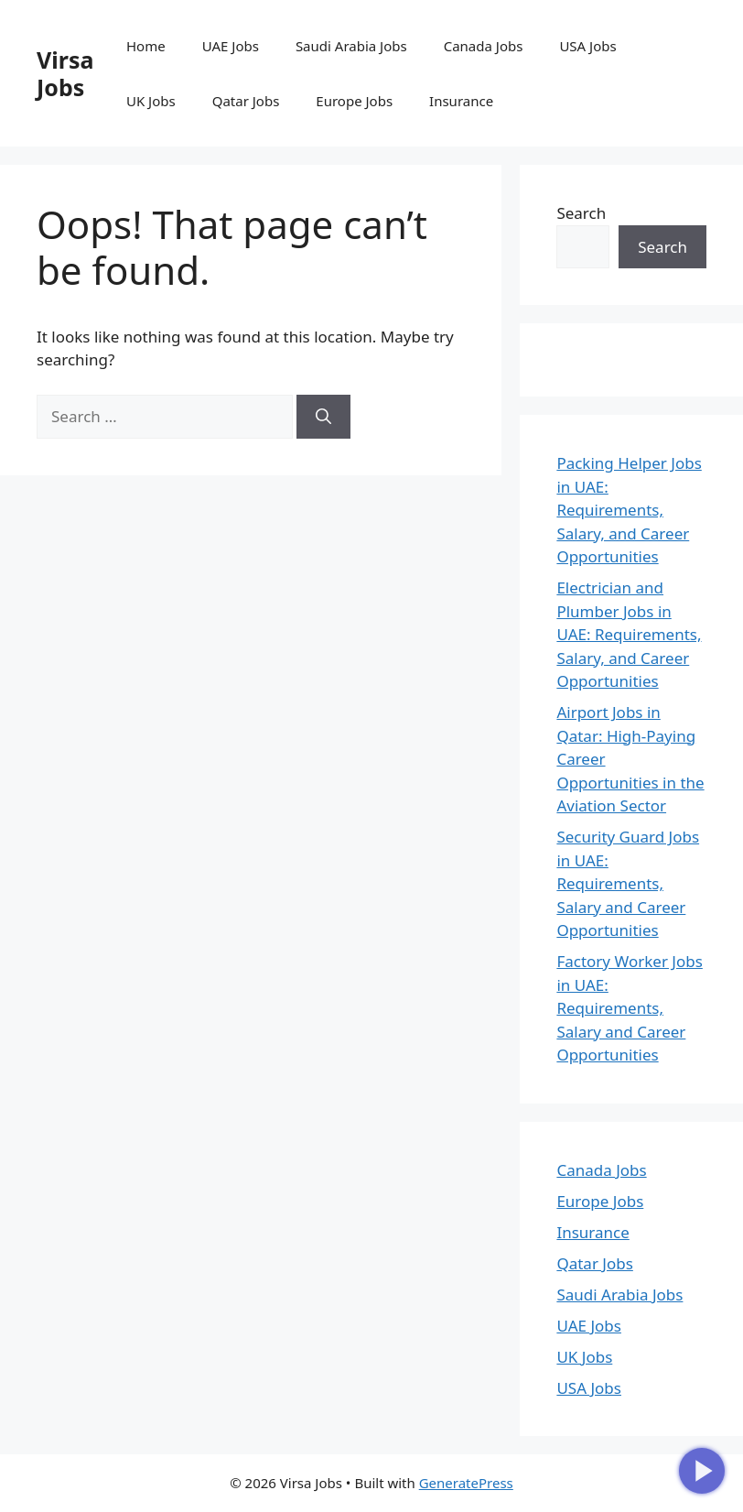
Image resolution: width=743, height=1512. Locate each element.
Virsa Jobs (65, 73)
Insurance (461, 101)
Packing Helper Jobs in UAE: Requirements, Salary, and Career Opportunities (628, 509)
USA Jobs (587, 46)
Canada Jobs (483, 46)
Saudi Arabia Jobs (351, 46)
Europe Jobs (354, 101)
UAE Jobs (230, 46)
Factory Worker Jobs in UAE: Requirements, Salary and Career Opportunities (629, 1008)
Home (146, 46)
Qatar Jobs (246, 101)
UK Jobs (151, 101)
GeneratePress (466, 1483)
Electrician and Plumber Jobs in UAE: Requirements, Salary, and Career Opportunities (628, 634)
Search (581, 212)
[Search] (323, 417)
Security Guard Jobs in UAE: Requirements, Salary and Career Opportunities (627, 883)
